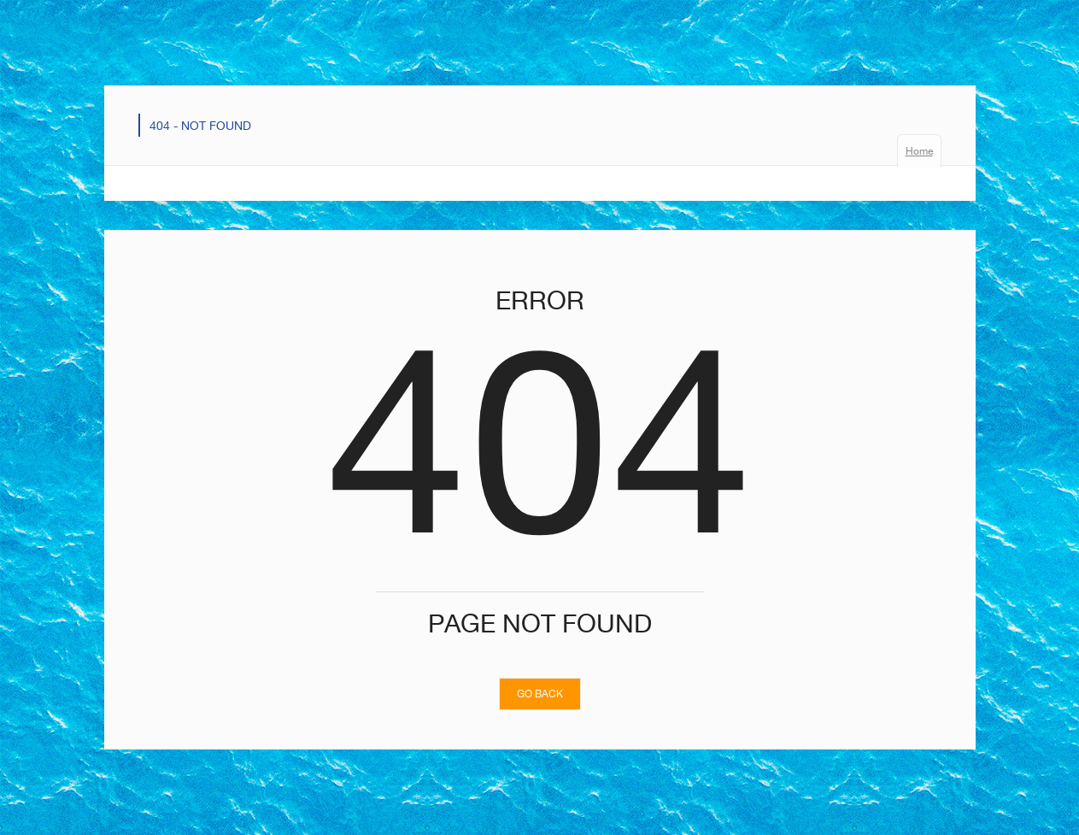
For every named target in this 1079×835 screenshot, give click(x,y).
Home (919, 150)
